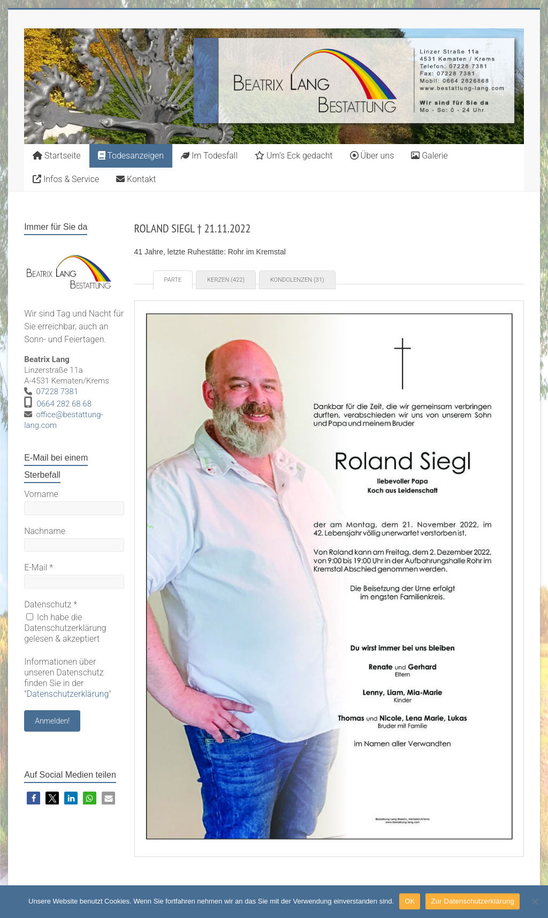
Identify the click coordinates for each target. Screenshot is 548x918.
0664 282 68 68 (64, 404)
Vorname (41, 494)
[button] (33, 798)
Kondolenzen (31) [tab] (297, 279)
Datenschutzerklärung (68, 694)
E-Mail (38, 567)
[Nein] (534, 901)
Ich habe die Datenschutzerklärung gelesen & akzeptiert (65, 628)
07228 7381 (57, 391)
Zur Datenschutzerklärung (472, 901)
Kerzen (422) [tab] (226, 279)
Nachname (44, 531)
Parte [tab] (173, 279)
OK (410, 901)
